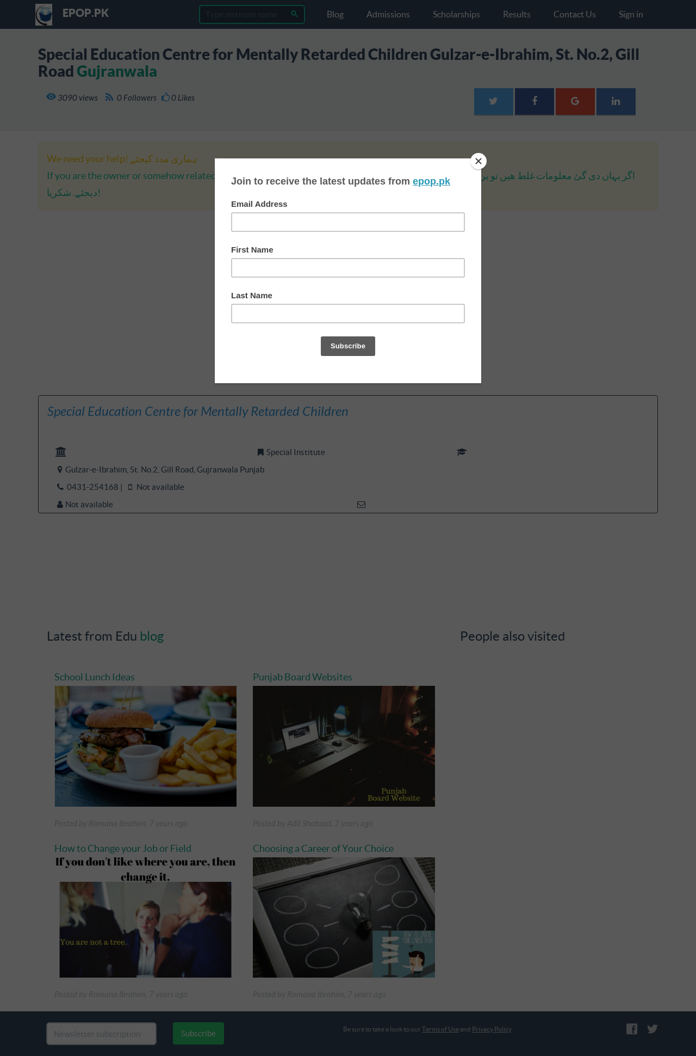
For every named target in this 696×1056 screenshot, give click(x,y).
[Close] (478, 161)
